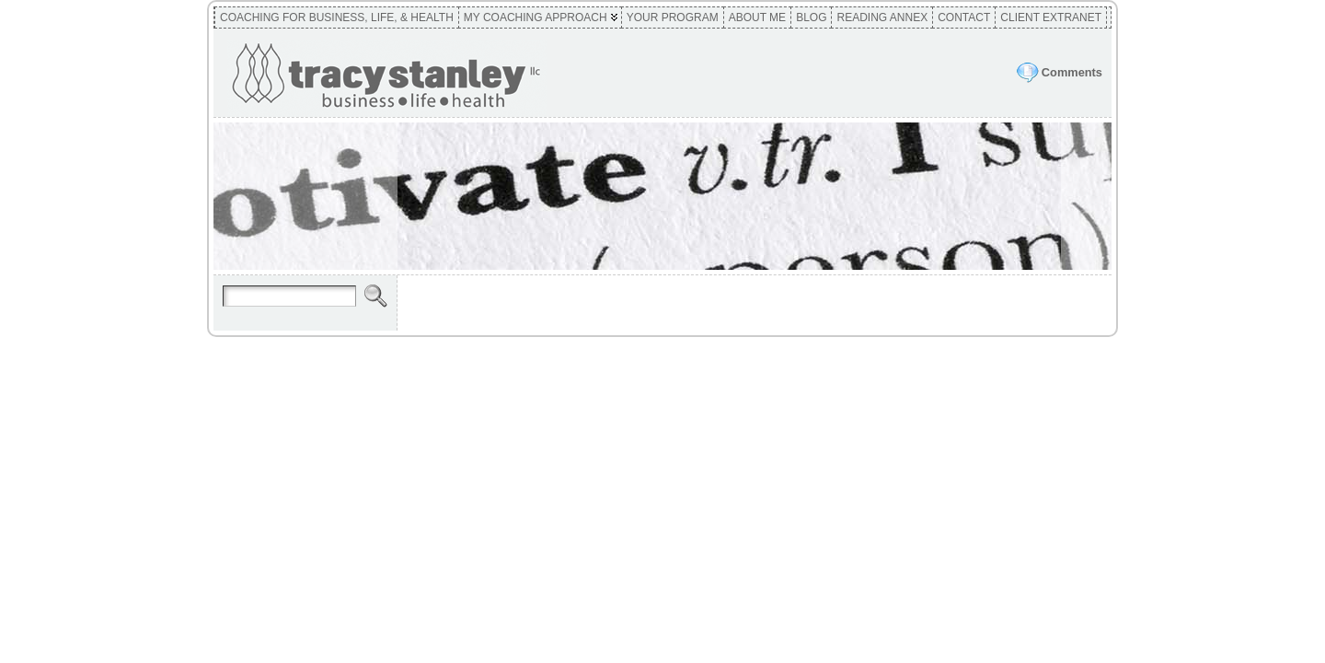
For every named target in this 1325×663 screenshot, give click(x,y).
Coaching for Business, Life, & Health (337, 17)
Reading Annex (882, 17)
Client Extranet (1050, 17)
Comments (1072, 72)
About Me (757, 17)
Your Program (673, 17)
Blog (811, 17)
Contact (964, 17)
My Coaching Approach (535, 17)
